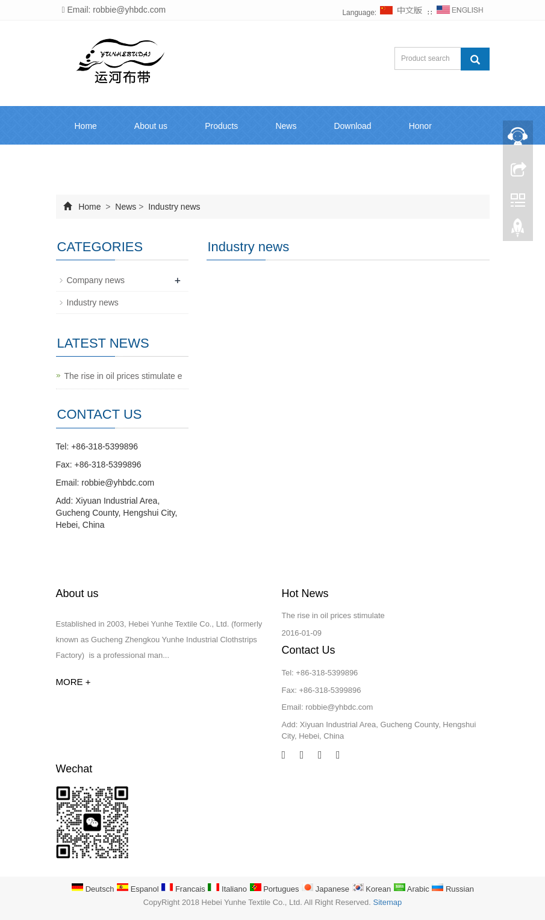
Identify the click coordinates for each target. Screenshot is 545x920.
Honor (420, 126)
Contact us (157, 164)
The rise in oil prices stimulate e (123, 376)
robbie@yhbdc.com (117, 482)
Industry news (173, 206)
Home (86, 126)
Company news (96, 280)
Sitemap (387, 902)
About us (150, 126)
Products (221, 126)
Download (352, 126)
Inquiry (87, 164)
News (285, 126)
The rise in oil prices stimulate (333, 615)
